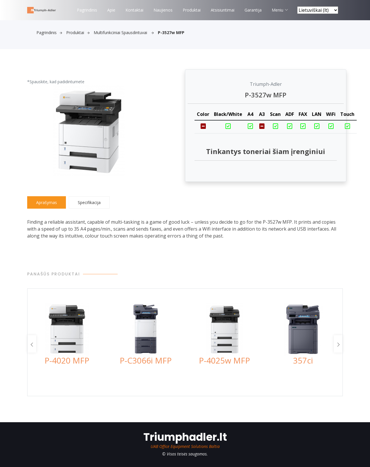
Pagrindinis (87, 10)
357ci (303, 360)
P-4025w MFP (224, 360)
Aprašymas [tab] (46, 202)
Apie (111, 10)
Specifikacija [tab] (89, 202)
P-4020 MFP (67, 360)
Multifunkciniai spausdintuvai (124, 32)
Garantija (253, 10)
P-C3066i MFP (146, 360)
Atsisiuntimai (222, 10)
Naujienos (163, 10)
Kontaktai (134, 10)
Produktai (192, 10)
